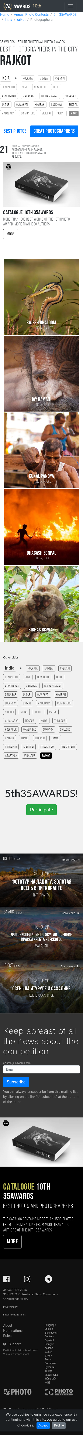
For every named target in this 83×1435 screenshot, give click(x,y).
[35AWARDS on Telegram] (48, 1280)
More (11, 234)
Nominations (13, 1331)
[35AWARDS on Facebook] (6, 1280)
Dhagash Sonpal (41, 553)
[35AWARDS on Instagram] (27, 1280)
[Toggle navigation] (70, 6)
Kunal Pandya (41, 476)
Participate (41, 809)
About (7, 1326)
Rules (7, 1336)
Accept (43, 1425)
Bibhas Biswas (41, 630)
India (6, 78)
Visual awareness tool (16, 1354)
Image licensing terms (14, 1314)
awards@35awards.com (17, 1063)
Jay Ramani (42, 399)
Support (15, 1344)
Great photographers (54, 131)
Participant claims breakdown (20, 1350)
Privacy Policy (10, 1306)
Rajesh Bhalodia (41, 323)
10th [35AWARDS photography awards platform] (22, 6)
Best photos (15, 131)
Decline (59, 1425)
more (74, 113)
